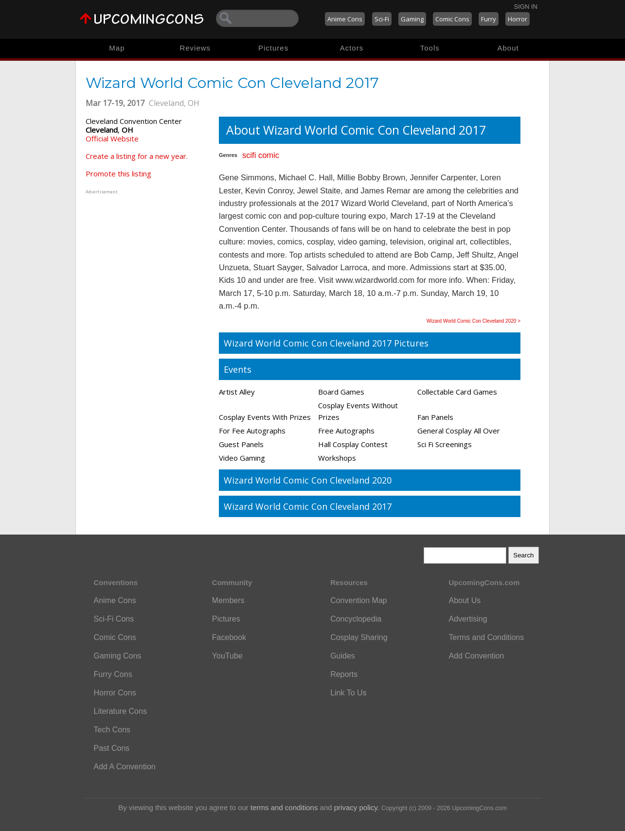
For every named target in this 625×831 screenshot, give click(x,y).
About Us (464, 600)
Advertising (467, 619)
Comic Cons (452, 19)
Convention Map (358, 600)
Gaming (412, 19)
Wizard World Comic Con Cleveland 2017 (308, 506)
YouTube (227, 656)
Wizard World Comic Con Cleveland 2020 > (473, 321)
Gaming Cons (118, 656)
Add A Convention (125, 766)
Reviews (195, 48)
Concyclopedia (355, 619)
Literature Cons (120, 711)
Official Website (112, 138)
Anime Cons (344, 19)
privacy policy (355, 807)
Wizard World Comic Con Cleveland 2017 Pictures (326, 343)
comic (268, 155)
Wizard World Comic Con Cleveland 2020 (308, 480)
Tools (430, 48)
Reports (343, 674)
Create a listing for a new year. (137, 156)
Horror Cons (115, 693)
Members (228, 600)
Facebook (229, 637)
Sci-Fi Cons (114, 619)
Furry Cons (113, 674)
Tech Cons (112, 730)
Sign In (525, 6)
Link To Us (348, 693)
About (507, 48)
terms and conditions (284, 807)
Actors (352, 48)
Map (117, 48)
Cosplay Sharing (358, 637)
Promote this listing (118, 173)
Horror (517, 19)
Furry (488, 19)
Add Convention (476, 656)
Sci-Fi (382, 19)
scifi (249, 155)
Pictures (273, 48)
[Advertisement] (146, 257)
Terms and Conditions (486, 637)
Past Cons (112, 748)
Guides (342, 656)
